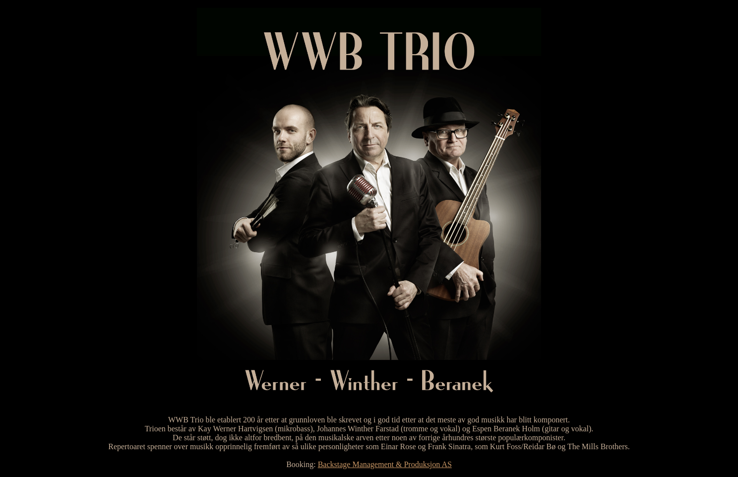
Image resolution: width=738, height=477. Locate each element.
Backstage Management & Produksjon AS (385, 464)
